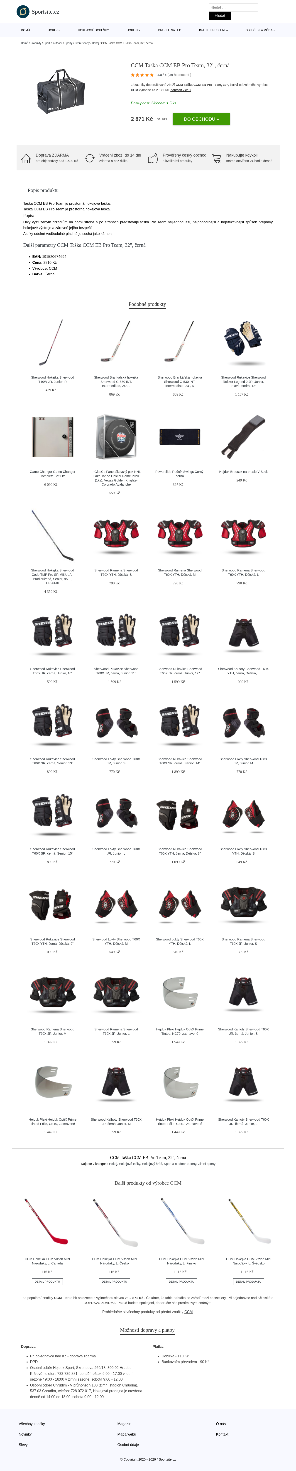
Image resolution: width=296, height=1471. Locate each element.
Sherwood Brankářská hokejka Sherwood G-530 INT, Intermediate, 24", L (116, 382)
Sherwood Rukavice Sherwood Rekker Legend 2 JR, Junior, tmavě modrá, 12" (243, 382)
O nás (221, 1424)
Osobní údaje (128, 1445)
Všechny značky (32, 1424)
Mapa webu (126, 1434)
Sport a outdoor (53, 43)
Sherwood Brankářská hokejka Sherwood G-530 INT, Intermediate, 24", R (180, 382)
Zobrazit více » (180, 90)
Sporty (69, 43)
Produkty (36, 43)
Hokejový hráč (152, 1164)
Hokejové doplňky (93, 30)
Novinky (25, 1434)
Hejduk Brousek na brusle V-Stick (243, 472)
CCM (134, 90)
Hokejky (133, 30)
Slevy (23, 1445)
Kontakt (222, 1434)
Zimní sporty (82, 43)
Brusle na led (169, 30)
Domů (25, 30)
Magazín (124, 1424)
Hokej (53, 30)
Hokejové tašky (129, 1164)
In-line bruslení (212, 30)
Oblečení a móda (258, 30)
